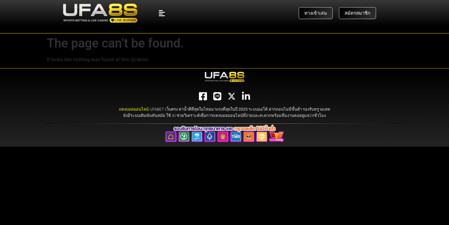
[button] (162, 13)
